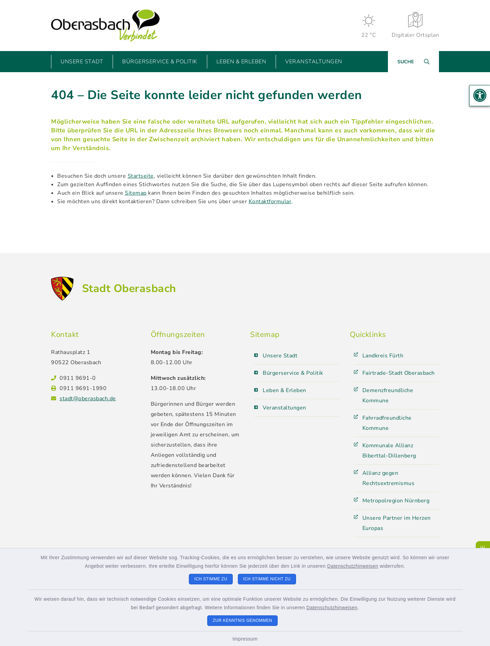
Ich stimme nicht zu (267, 579)
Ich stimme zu (210, 579)
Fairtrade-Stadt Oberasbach (398, 373)
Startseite (141, 176)
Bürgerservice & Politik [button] (159, 61)
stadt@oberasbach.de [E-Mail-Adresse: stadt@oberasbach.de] (88, 398)
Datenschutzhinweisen (352, 566)
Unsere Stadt (280, 355)
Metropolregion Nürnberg (396, 500)
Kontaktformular (270, 201)
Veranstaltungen (284, 407)
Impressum (245, 639)
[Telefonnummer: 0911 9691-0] (100, 378)
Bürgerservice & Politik (293, 373)
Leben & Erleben (284, 390)
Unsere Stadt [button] (82, 61)
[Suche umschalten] (413, 61)
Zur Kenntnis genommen (242, 620)
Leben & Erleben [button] (241, 61)
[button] (480, 95)
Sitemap (136, 193)
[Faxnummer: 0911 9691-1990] (100, 388)
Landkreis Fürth (383, 355)
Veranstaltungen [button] (313, 61)
